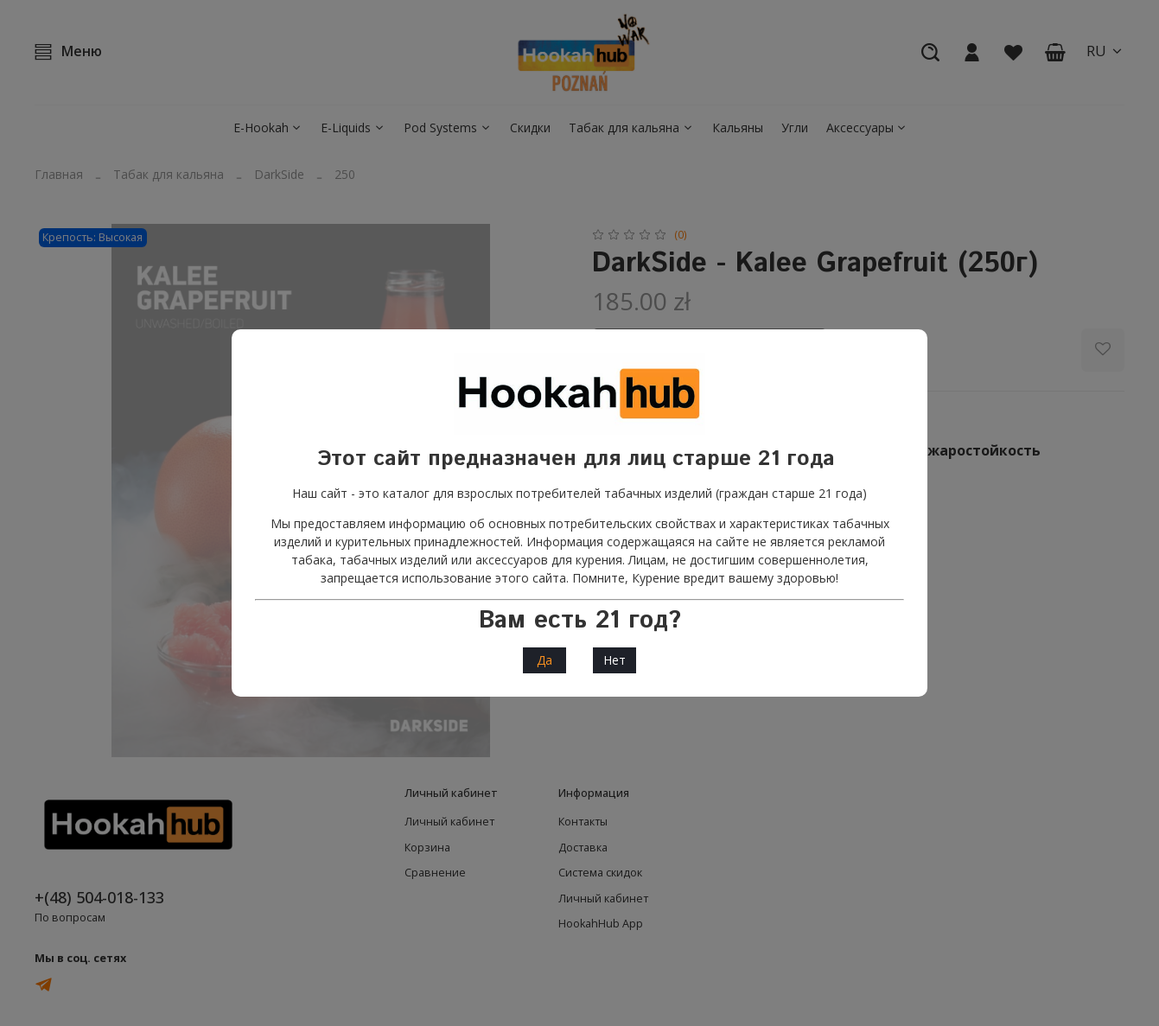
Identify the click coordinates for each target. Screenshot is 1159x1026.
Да (544, 660)
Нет (614, 660)
